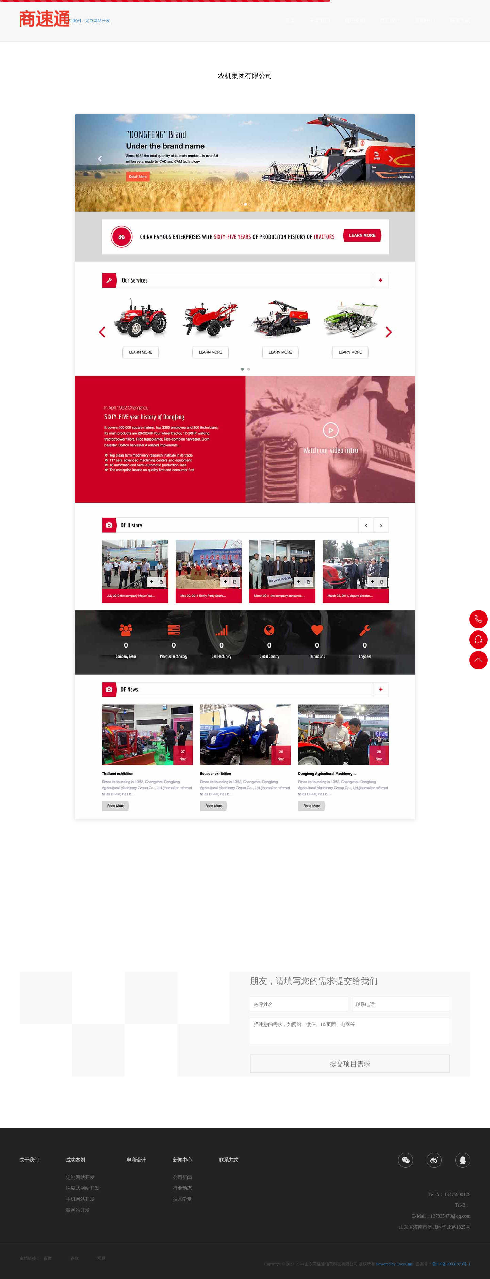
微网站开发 (78, 1210)
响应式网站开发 (82, 1188)
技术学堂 (182, 1199)
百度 (48, 1258)
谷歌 (74, 1258)
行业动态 (182, 1188)
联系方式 (460, 23)
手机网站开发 (80, 1199)
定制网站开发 (97, 20)
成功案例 (355, 23)
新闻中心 (425, 23)
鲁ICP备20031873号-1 (451, 1264)
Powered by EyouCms (393, 1264)
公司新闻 (182, 1177)
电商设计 (390, 23)
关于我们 (320, 23)
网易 (101, 1258)
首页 (290, 23)
